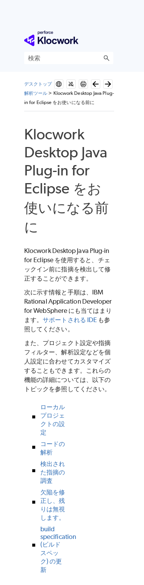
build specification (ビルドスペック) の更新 (58, 549)
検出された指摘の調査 (52, 472)
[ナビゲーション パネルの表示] (109, 38)
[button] (106, 58)
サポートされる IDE (70, 320)
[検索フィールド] (68, 58)
